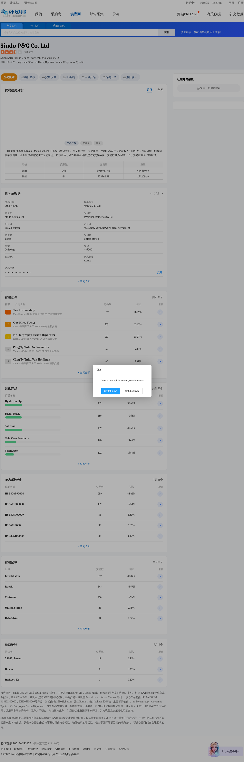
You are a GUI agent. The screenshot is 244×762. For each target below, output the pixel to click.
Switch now (110, 391)
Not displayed (132, 391)
